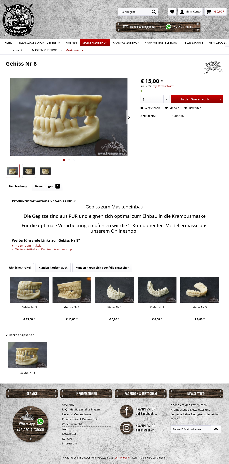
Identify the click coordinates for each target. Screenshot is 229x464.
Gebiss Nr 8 (27, 372)
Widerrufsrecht (72, 424)
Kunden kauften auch (53, 267)
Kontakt (67, 438)
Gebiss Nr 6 (71, 307)
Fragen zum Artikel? (26, 245)
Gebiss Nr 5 (29, 307)
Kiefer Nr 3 (199, 307)
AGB (65, 429)
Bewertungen (47, 186)
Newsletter (69, 433)
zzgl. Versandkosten (163, 86)
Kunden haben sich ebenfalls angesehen (102, 267)
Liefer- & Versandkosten (77, 414)
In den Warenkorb (201, 98)
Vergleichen (150, 108)
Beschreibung (18, 186)
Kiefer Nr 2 (157, 307)
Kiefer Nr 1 (114, 307)
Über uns (68, 404)
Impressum (69, 443)
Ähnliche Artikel (20, 267)
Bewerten (192, 108)
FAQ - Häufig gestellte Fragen (81, 409)
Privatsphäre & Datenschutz (80, 419)
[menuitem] (138, 12)
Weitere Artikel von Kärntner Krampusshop (42, 249)
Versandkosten (123, 457)
